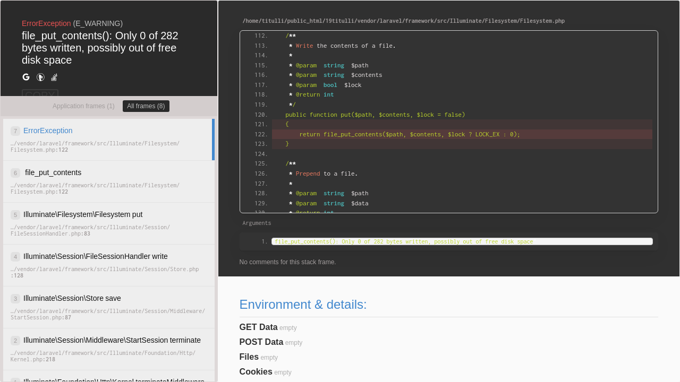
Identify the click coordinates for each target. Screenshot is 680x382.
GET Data (259, 327)
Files (249, 356)
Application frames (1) (84, 106)
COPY (40, 95)
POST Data (262, 341)
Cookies (256, 371)
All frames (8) (146, 106)
